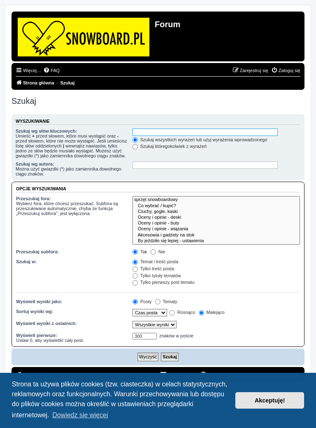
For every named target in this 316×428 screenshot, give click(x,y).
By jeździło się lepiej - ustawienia (216, 241)
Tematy (166, 301)
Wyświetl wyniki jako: (39, 301)
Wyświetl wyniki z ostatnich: (46, 323)
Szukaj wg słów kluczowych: (46, 131)
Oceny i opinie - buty (216, 223)
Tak (139, 251)
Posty (142, 301)
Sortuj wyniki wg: (34, 311)
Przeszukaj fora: (33, 198)
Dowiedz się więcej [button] (80, 415)
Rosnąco (182, 312)
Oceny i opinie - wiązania (216, 229)
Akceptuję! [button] (270, 400)
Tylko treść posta (153, 268)
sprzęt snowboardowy (216, 200)
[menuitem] (51, 70)
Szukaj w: (26, 261)
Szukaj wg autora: (35, 163)
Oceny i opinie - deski (216, 217)
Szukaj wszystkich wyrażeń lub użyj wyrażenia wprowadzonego (199, 139)
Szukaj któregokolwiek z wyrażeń (169, 146)
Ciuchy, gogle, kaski (216, 212)
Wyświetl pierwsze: (36, 335)
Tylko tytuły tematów (156, 275)
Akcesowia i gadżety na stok (216, 235)
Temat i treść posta (155, 261)
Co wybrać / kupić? (216, 206)
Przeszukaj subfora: (37, 251)
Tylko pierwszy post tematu (163, 282)
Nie (158, 251)
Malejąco (212, 312)
